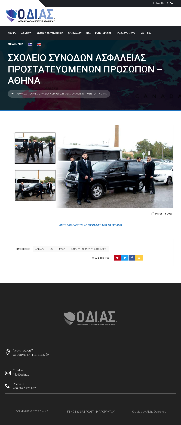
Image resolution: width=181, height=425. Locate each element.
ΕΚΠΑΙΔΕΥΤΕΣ (103, 33)
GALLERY (146, 33)
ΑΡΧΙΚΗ (12, 33)
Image (62, 248)
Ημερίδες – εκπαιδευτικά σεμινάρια (34, 254)
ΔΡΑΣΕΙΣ (26, 33)
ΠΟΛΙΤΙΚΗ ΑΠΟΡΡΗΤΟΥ (100, 409)
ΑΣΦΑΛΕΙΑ (22, 94)
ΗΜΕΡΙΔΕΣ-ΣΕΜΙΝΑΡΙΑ (50, 33)
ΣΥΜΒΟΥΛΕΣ (75, 33)
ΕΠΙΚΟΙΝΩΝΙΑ (15, 44)
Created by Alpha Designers (149, 409)
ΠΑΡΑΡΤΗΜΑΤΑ (126, 33)
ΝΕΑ (88, 33)
